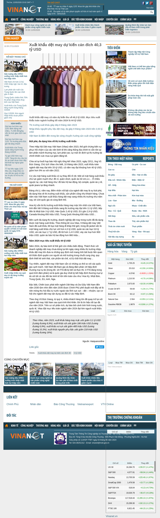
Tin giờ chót (53, 3)
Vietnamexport (85, 404)
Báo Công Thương (64, 404)
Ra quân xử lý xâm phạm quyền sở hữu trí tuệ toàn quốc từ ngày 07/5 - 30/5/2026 (75, 12)
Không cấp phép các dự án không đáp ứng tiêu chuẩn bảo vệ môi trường (141, 112)
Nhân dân (35, 404)
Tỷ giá (133, 251)
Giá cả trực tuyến (120, 245)
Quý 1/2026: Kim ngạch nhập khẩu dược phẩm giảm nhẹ (14, 115)
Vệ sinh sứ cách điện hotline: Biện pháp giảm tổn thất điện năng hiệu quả (141, 83)
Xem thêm (135, 19)
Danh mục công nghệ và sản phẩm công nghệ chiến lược (38, 26)
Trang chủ (6, 19)
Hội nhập (99, 19)
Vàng (124, 251)
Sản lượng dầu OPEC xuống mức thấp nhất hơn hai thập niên (15, 76)
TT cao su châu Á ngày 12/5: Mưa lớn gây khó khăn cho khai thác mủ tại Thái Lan (73, 7)
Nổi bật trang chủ (16, 57)
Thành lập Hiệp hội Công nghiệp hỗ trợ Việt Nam (139, 53)
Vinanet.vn (112, 516)
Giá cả (66, 19)
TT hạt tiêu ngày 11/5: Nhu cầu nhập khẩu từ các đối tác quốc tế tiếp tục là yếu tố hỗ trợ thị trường (14, 173)
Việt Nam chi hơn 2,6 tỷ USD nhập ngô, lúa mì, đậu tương (15, 84)
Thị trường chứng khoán (125, 418)
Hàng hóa (56, 19)
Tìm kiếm (149, 8)
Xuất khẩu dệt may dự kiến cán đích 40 (54, 353)
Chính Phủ (13, 404)
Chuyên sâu (112, 19)
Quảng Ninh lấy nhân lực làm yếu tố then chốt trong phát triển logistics (138, 27)
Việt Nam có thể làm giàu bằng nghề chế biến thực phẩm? (141, 67)
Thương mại (42, 19)
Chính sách (125, 19)
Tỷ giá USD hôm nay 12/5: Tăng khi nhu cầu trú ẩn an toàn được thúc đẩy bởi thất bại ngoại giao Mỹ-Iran (16, 160)
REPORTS (148, 159)
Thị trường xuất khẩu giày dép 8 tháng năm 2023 (53, 125)
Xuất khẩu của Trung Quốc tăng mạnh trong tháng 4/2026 (15, 107)
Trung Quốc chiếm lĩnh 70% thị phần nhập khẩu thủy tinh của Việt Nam (16, 99)
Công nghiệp (27, 19)
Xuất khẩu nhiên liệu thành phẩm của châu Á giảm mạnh (88, 26)
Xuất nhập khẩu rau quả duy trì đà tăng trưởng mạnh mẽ (15, 275)
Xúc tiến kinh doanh (81, 19)
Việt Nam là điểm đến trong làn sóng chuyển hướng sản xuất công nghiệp (65, 136)
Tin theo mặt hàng (120, 159)
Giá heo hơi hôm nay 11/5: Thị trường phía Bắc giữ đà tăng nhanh (15, 141)
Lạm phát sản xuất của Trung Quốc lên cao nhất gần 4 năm (14, 92)
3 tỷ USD (77, 353)
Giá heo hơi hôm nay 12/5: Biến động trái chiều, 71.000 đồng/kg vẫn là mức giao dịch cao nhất (15, 131)
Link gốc (34, 347)
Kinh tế (14, 19)
